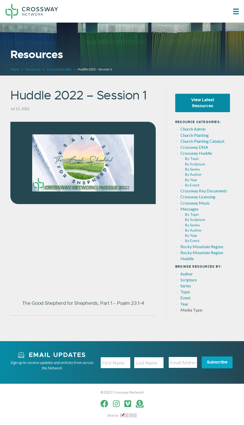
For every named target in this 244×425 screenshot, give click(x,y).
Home (14, 69)
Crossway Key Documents (203, 190)
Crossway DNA (194, 147)
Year (184, 303)
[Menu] (236, 11)
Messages (189, 208)
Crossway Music (195, 202)
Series (185, 285)
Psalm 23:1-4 (130, 303)
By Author (193, 174)
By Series (192, 169)
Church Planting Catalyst (202, 141)
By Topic (192, 158)
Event (185, 297)
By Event (192, 185)
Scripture (188, 279)
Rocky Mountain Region (201, 246)
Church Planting (194, 135)
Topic (185, 291)
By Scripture (195, 164)
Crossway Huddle (59, 69)
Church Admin (193, 128)
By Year (191, 180)
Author (186, 273)
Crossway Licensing (197, 196)
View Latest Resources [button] (202, 103)
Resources (32, 69)
